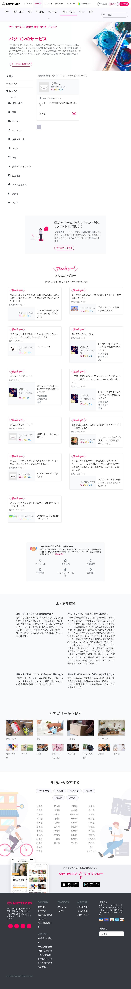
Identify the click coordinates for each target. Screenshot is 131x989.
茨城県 (39, 835)
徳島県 (74, 839)
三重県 (57, 839)
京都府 (72, 798)
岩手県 (39, 814)
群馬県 (39, 843)
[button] (102, 4)
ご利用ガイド (83, 907)
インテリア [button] (53, 12)
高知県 (91, 810)
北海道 (39, 806)
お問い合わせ (83, 915)
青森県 (39, 810)
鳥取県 (74, 818)
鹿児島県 (91, 839)
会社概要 (42, 907)
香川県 (74, 843)
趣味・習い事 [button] (68, 12)
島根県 (74, 823)
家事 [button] (30, 12)
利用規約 (42, 911)
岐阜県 (57, 827)
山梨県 (57, 818)
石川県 (57, 810)
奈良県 (74, 810)
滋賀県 (57, 843)
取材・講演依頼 (45, 951)
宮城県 (39, 818)
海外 (91, 847)
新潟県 (39, 851)
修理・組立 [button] (18, 12)
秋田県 (39, 823)
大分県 (91, 831)
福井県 (57, 814)
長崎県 (91, 823)
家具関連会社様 (45, 947)
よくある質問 (83, 911)
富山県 (57, 806)
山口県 (74, 835)
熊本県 (91, 827)
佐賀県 (91, 818)
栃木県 (39, 839)
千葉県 (39, 847)
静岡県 (57, 831)
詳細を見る (59, 554)
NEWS (61, 911)
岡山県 (74, 827)
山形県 (39, 827)
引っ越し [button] (40, 12)
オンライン (91, 851)
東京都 (60, 791)
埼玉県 (89, 791)
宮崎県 (91, 835)
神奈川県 (74, 791)
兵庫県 (74, 806)
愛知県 (57, 835)
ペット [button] (82, 12)
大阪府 (59, 798)
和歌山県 (74, 814)
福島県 (39, 831)
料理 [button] (91, 12)
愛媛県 (91, 806)
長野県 (57, 823)
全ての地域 (44, 791)
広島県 (74, 831)
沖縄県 (91, 843)
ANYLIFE (62, 907)
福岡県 (91, 814)
